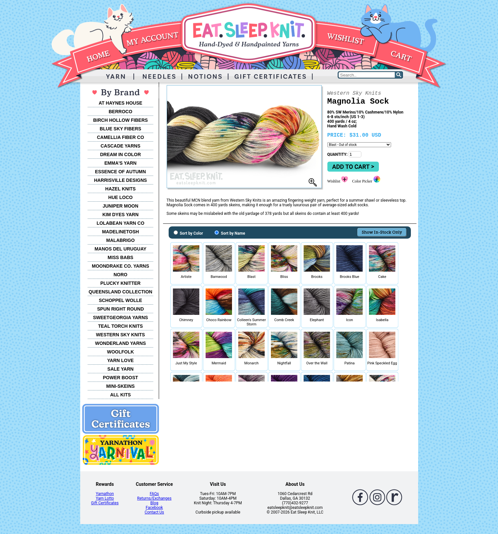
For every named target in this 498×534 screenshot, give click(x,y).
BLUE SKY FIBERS (120, 128)
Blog (154, 503)
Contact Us (154, 512)
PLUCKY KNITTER (120, 283)
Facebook (154, 507)
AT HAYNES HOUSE (120, 103)
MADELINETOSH (120, 231)
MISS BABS (120, 257)
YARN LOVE (120, 360)
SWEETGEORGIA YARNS (120, 317)
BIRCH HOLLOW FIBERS (120, 120)
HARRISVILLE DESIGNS (120, 180)
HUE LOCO (120, 197)
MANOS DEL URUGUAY (120, 248)
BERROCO (120, 111)
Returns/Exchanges (154, 498)
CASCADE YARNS (121, 146)
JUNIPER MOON (120, 206)
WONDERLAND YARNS (120, 343)
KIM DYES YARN (120, 214)
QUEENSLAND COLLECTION (120, 291)
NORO (120, 274)
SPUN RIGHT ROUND (120, 309)
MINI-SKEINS (120, 386)
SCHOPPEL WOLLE (120, 300)
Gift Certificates (104, 503)
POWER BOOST (120, 377)
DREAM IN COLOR (120, 154)
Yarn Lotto (105, 498)
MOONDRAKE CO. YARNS (120, 266)
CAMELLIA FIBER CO (120, 137)
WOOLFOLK (120, 351)
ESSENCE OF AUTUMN (120, 171)
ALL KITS (120, 394)
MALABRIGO (120, 240)
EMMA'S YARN (120, 163)
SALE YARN (120, 369)
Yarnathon (105, 493)
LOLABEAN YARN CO (121, 223)
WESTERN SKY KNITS (120, 334)
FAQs (154, 493)
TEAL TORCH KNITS (120, 326)
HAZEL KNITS (120, 188)
